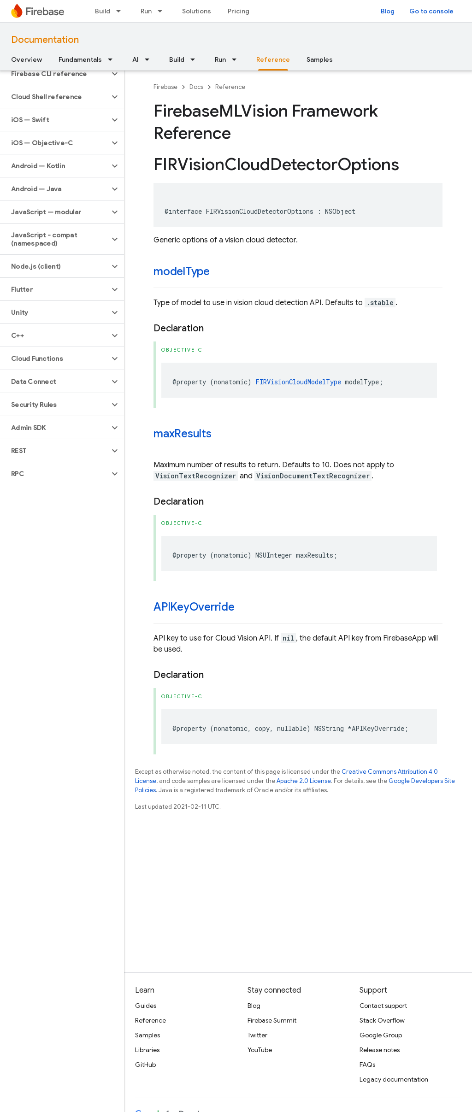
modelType (181, 271)
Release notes (380, 1050)
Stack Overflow (382, 1020)
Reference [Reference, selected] (273, 59)
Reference (230, 87)
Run (146, 11)
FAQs (367, 1064)
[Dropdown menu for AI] (150, 59)
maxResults (182, 434)
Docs (196, 87)
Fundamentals (80, 59)
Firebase (165, 87)
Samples (320, 59)
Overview (26, 59)
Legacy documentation (394, 1079)
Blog (388, 11)
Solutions (196, 11)
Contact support (383, 1005)
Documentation (45, 40)
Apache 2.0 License (304, 781)
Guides (145, 1005)
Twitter (257, 1035)
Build (102, 11)
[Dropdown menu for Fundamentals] (113, 59)
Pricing (238, 11)
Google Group (381, 1035)
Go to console (431, 11)
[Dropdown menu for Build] (121, 11)
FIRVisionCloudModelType (298, 381)
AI (135, 59)
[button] (54, 74)
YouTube (260, 1050)
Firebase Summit (272, 1020)
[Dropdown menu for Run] (163, 11)
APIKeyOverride (194, 607)
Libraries (147, 1050)
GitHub (145, 1064)
